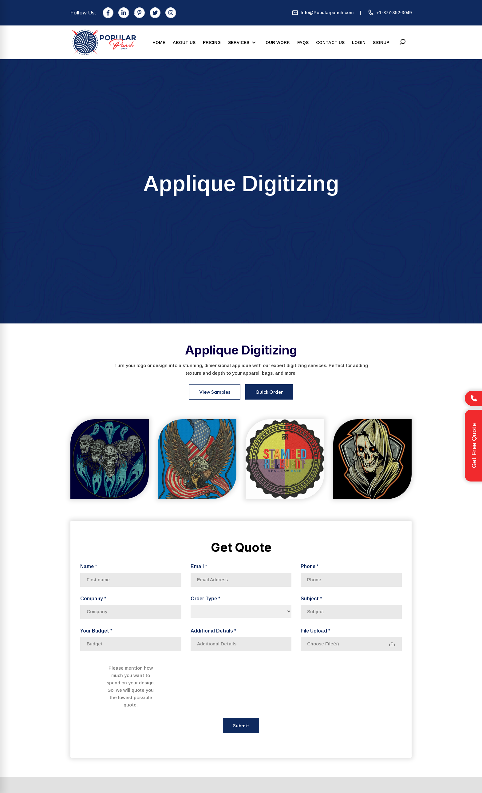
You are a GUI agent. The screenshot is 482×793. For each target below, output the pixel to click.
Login (358, 42)
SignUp (381, 42)
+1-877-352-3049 (389, 13)
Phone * (309, 566)
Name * (88, 566)
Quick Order (269, 392)
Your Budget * (96, 630)
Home (158, 42)
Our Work (278, 42)
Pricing (212, 42)
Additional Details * (213, 630)
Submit (241, 725)
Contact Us (330, 42)
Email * (199, 566)
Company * (93, 598)
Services (243, 42)
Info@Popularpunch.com (323, 13)
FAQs (303, 42)
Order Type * (205, 598)
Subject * (311, 598)
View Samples (214, 392)
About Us (184, 42)
